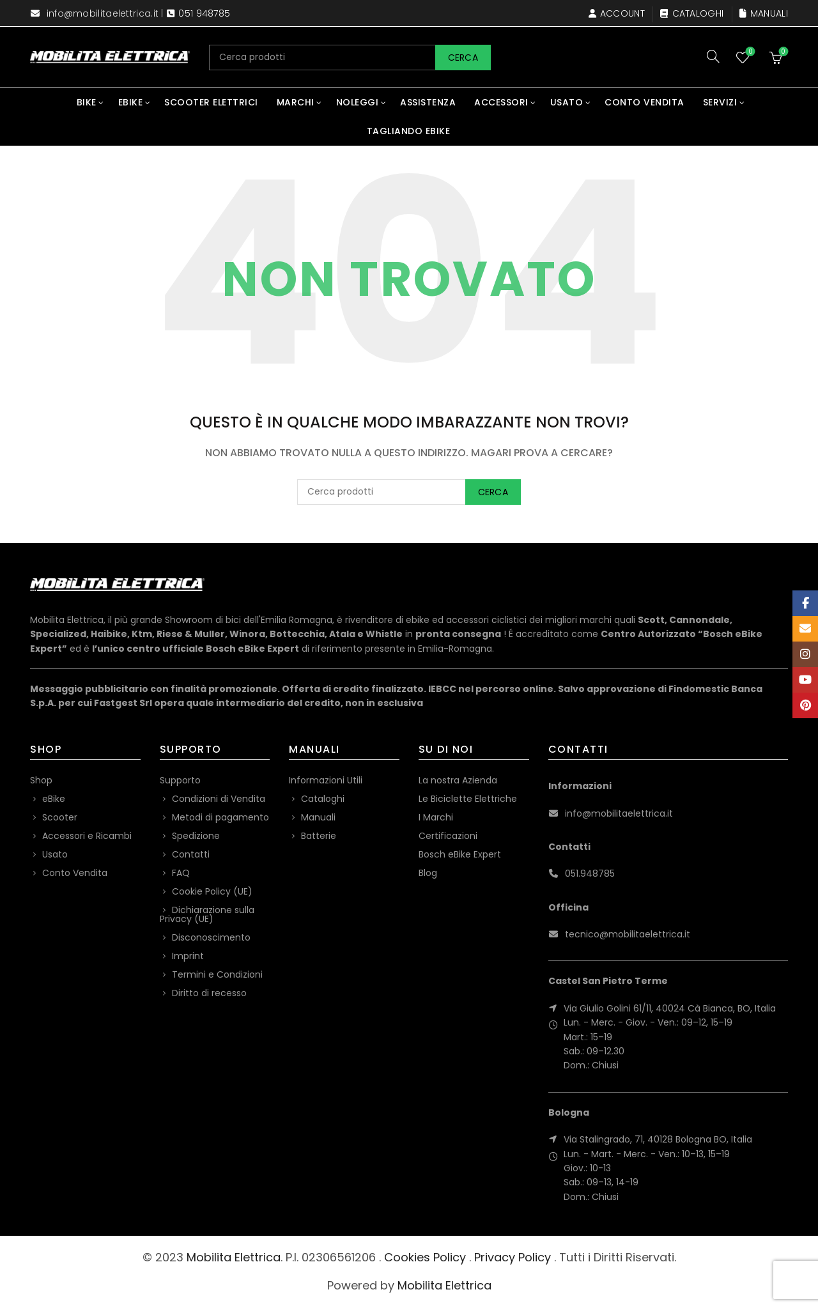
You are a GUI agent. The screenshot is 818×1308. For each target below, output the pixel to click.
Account (616, 13)
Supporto (180, 780)
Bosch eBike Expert (460, 854)
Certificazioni (448, 835)
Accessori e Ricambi (87, 835)
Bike (86, 102)
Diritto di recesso (209, 993)
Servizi (720, 102)
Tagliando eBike (409, 131)
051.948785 (590, 873)
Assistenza (428, 102)
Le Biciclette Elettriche (468, 798)
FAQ (181, 872)
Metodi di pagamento (220, 817)
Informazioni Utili (325, 780)
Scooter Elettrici (211, 102)
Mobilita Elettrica (234, 1257)
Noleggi (357, 102)
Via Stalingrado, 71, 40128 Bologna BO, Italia (658, 1139)
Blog (428, 872)
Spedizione (196, 835)
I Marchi (436, 817)
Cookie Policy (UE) (212, 891)
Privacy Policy (512, 1257)
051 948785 (204, 13)
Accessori (501, 102)
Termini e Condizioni (217, 974)
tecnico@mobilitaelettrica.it (627, 934)
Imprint (188, 956)
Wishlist (749, 52)
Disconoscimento (211, 937)
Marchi (295, 102)
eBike (130, 102)
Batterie (318, 835)
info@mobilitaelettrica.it (103, 13)
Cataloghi (691, 13)
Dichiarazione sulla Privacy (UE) (207, 914)
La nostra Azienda (458, 780)
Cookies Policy (425, 1257)
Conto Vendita (644, 102)
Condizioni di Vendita (218, 798)
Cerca (463, 57)
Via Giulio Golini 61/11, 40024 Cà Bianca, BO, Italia (670, 1008)
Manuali (763, 13)
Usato (566, 102)
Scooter (59, 817)
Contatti (191, 854)
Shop (41, 780)
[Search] (713, 56)
